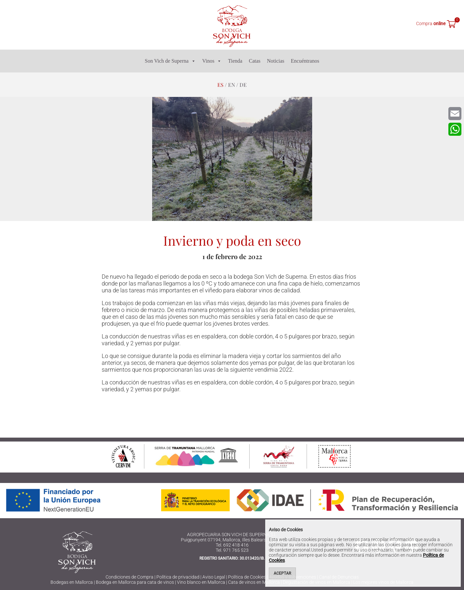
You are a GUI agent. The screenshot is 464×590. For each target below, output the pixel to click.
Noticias (275, 61)
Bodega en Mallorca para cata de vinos (135, 582)
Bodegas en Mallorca (72, 582)
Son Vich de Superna (170, 61)
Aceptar (282, 573)
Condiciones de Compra (129, 577)
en (231, 84)
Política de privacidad (177, 577)
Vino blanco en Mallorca (201, 582)
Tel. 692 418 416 (232, 545)
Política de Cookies (247, 577)
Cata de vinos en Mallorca (254, 582)
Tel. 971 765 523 (232, 550)
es (220, 84)
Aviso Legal (213, 577)
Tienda (235, 61)
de (243, 84)
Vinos (212, 61)
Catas (255, 61)
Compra (430, 23)
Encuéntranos (305, 61)
